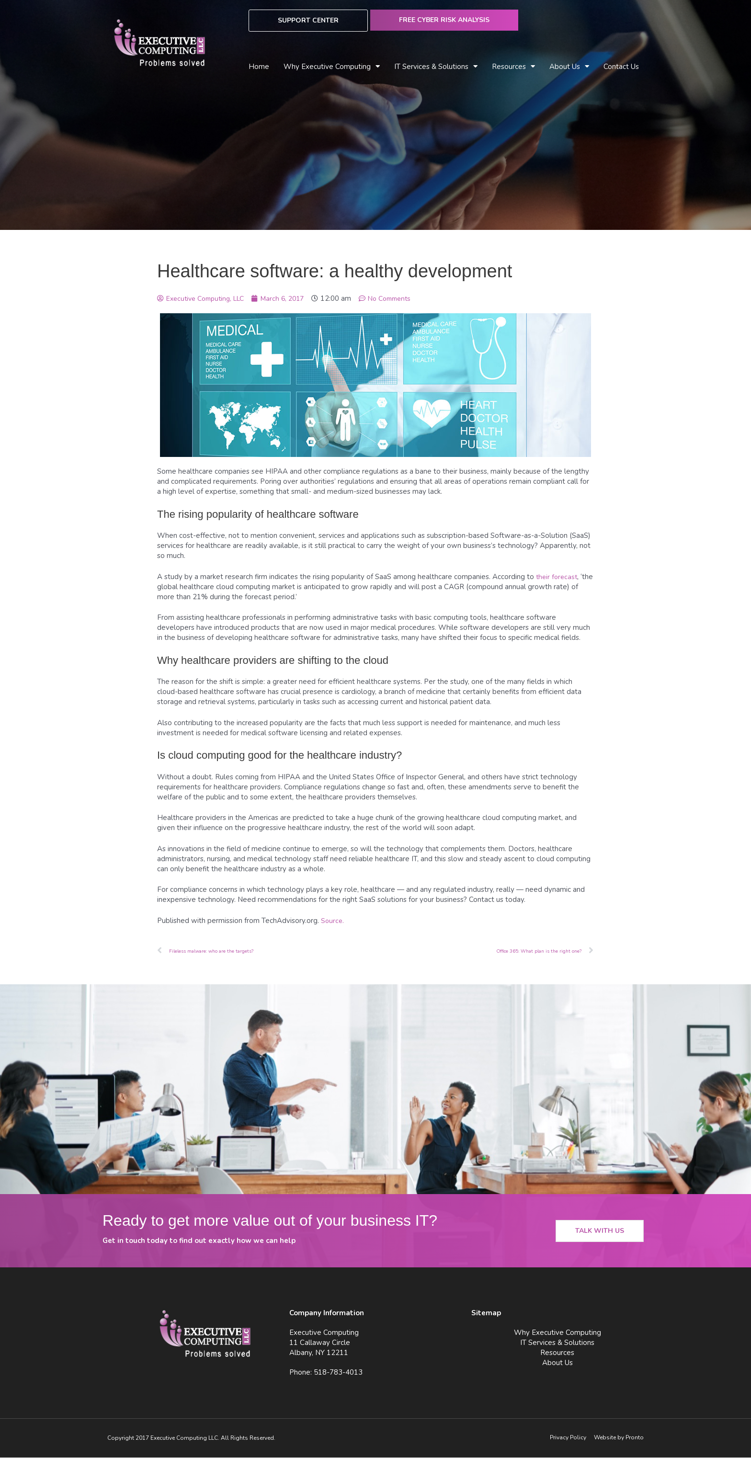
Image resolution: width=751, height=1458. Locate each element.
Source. (333, 920)
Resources (513, 66)
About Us (569, 66)
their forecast (558, 576)
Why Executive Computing (332, 66)
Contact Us (621, 66)
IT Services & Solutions (436, 66)
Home (259, 66)
